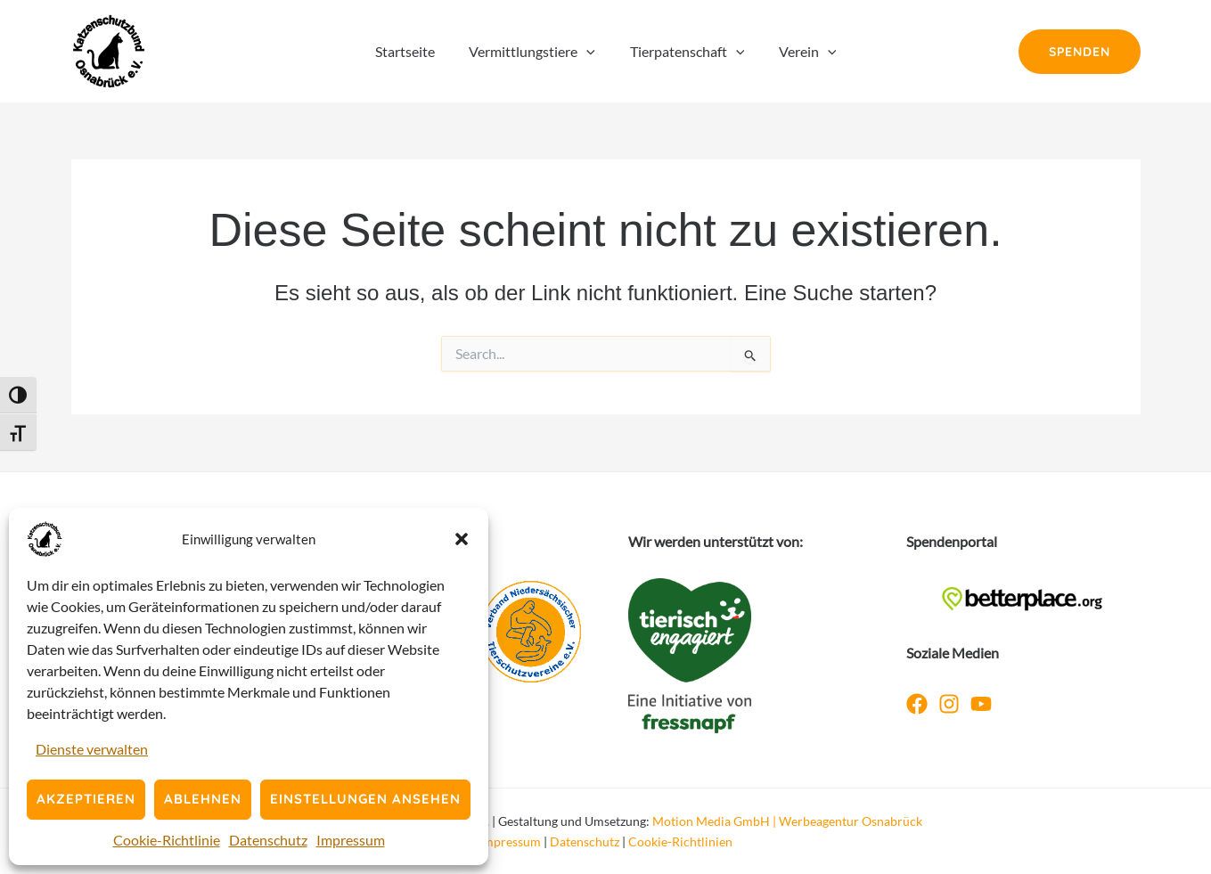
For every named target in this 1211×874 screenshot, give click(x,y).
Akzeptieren (86, 798)
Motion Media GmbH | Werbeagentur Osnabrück (787, 821)
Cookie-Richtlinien (680, 841)
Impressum (350, 839)
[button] (461, 539)
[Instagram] (949, 704)
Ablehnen (202, 798)
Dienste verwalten (92, 748)
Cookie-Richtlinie (166, 839)
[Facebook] (917, 704)
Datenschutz (268, 839)
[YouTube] (981, 704)
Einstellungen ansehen (365, 798)
